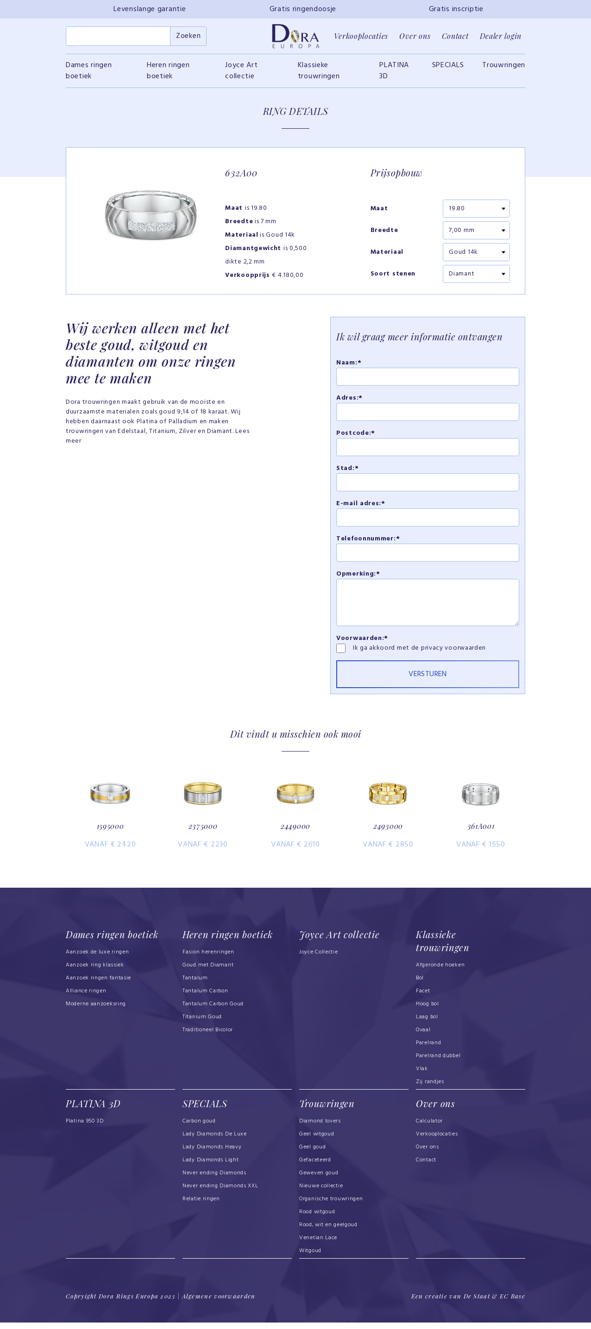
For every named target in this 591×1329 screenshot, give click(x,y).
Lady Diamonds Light (210, 1167)
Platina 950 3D (85, 1128)
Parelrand (428, 1050)
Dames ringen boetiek (89, 72)
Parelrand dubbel (438, 1063)
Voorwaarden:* (362, 640)
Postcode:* (355, 434)
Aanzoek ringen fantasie (98, 985)
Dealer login (501, 37)
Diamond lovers (320, 1128)
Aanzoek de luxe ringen (97, 959)
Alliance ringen (86, 998)
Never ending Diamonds (214, 1180)
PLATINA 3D (394, 72)
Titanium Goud (202, 1024)
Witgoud (310, 1257)
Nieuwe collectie (321, 1193)
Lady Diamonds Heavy (211, 1154)
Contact (455, 37)
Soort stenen (393, 275)
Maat (379, 210)
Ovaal (423, 1037)
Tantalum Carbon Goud (213, 1011)
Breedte (384, 232)
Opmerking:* (358, 575)
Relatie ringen (201, 1206)
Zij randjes (430, 1089)
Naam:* (348, 364)
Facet (423, 998)
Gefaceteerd (315, 1167)
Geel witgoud (316, 1141)
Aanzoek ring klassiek (95, 972)
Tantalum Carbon (205, 998)
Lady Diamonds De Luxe (214, 1141)
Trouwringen (503, 67)
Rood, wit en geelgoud (328, 1231)
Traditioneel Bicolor (207, 1037)
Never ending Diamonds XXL (220, 1193)
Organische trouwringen (331, 1206)
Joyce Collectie (318, 959)
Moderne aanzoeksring (96, 1011)
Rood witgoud (317, 1218)
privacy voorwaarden (453, 649)
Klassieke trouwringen (319, 72)
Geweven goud (318, 1180)
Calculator (429, 1128)
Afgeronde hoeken (440, 972)
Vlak (422, 1076)
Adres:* (349, 399)
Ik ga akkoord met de (387, 649)
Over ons (415, 37)
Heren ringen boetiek (168, 72)
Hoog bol (427, 1011)
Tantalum (195, 985)
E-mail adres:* (360, 505)
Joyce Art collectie (241, 72)
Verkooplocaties (361, 37)
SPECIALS (448, 67)
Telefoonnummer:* (368, 540)
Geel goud (312, 1154)
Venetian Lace (318, 1244)
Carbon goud (199, 1128)
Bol (420, 985)
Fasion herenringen (208, 959)
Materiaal (387, 254)
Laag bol (427, 1024)
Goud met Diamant (207, 972)
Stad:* (347, 470)
